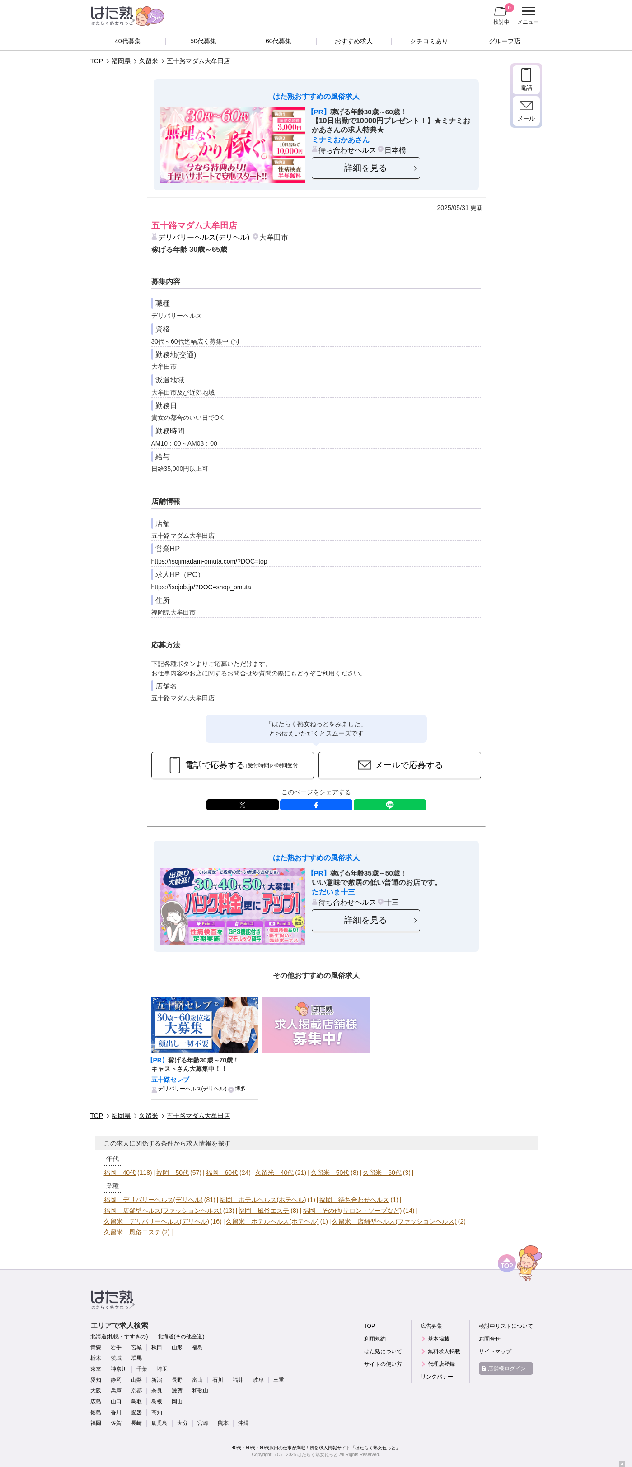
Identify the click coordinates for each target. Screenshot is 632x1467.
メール (526, 118)
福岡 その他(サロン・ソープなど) (352, 1210)
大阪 (95, 1391)
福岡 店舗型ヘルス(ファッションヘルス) (163, 1210)
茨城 (116, 1358)
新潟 (156, 1380)
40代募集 (128, 41)
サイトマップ (495, 1351)
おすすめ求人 (354, 41)
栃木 (95, 1358)
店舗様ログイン (507, 1368)
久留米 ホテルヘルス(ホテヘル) (272, 1221)
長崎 (136, 1423)
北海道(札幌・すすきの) (119, 1336)
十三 (391, 902)
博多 (240, 1088)
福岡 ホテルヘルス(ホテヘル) (263, 1199)
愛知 (95, 1380)
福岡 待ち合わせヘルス (354, 1199)
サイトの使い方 (383, 1364)
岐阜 (258, 1380)
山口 (116, 1401)
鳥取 (136, 1401)
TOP (96, 61)
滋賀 (177, 1391)
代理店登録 (441, 1364)
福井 (238, 1380)
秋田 (156, 1347)
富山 (197, 1380)
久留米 (148, 61)
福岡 (95, 1423)
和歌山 (200, 1391)
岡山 (177, 1401)
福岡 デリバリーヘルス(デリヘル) (153, 1199)
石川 (217, 1380)
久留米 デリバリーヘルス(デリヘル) (156, 1221)
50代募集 (203, 41)
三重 (278, 1380)
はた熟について (383, 1351)
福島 (197, 1347)
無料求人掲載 (444, 1351)
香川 (116, 1412)
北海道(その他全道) (181, 1336)
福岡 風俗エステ (264, 1210)
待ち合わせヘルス (347, 150)
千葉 (141, 1369)
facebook (316, 804)
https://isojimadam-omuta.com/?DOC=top (209, 561)
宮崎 (202, 1423)
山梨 (136, 1380)
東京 (95, 1369)
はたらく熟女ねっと (317, 1454)
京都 (136, 1391)
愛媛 (136, 1412)
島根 (156, 1401)
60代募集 (279, 41)
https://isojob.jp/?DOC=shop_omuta (201, 587)
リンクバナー (437, 1377)
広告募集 (431, 1326)
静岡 (116, 1380)
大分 (182, 1423)
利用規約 (375, 1339)
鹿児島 (159, 1423)
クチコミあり (429, 41)
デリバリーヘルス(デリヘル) (204, 237)
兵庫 (116, 1391)
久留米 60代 (382, 1172)
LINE (390, 804)
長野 (177, 1380)
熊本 (223, 1423)
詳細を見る (365, 167)
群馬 (136, 1358)
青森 (95, 1347)
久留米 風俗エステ (132, 1232)
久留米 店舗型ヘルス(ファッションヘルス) (394, 1221)
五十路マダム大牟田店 (198, 61)
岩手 (116, 1347)
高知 (156, 1412)
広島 (95, 1401)
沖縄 (243, 1423)
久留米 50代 (330, 1172)
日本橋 (395, 150)
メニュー (527, 16)
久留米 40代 (274, 1172)
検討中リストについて (506, 1326)
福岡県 (121, 61)
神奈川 (119, 1369)
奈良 (156, 1391)
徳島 (95, 1412)
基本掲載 (438, 1339)
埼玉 (162, 1369)
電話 (526, 87)
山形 (177, 1347)
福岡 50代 (172, 1172)
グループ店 (504, 41)
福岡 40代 (120, 1172)
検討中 (503, 14)
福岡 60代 (222, 1172)
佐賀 (116, 1423)
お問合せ (490, 1339)
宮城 (136, 1347)
